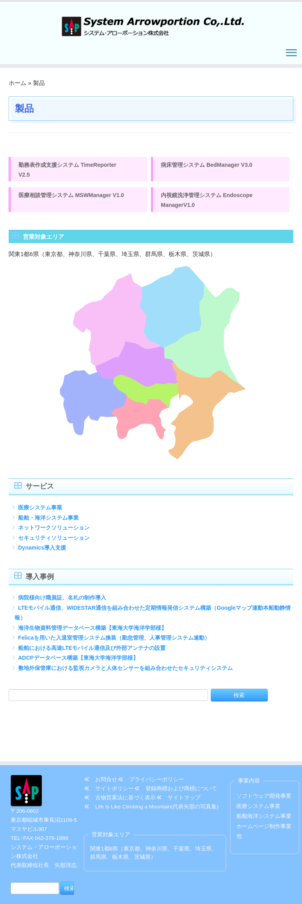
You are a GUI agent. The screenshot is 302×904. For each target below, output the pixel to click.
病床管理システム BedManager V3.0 (206, 167)
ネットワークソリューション (54, 531)
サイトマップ (179, 761)
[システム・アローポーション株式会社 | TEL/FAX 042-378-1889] (151, 25)
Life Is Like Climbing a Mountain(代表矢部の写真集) (151, 770)
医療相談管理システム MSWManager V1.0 (71, 198)
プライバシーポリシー (151, 743)
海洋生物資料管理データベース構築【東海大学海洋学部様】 (92, 631)
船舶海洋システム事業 (263, 779)
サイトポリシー (109, 752)
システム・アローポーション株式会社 (154, 892)
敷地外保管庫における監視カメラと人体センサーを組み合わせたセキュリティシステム (125, 671)
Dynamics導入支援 (42, 551)
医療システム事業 (40, 510)
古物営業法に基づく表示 (120, 761)
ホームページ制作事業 (263, 790)
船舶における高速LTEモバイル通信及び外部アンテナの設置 (92, 651)
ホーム (17, 84)
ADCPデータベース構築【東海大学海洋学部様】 (78, 661)
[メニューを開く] (291, 55)
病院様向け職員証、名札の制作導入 (62, 601)
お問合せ (100, 743)
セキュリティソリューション (54, 541)
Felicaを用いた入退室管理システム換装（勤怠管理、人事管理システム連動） (114, 641)
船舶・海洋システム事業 (48, 521)
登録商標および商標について (175, 752)
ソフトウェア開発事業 (263, 759)
